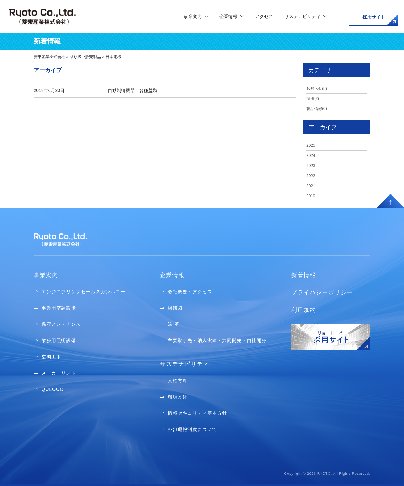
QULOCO (53, 389)
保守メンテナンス (61, 324)
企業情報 (172, 275)
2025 (310, 145)
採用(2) (312, 98)
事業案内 (46, 275)
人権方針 (177, 380)
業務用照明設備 (59, 340)
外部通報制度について (192, 429)
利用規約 (303, 310)
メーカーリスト (59, 373)
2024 (310, 155)
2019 (310, 196)
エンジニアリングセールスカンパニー (83, 291)
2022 (310, 175)
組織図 (175, 308)
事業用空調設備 (59, 308)
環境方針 (177, 397)
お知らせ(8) (316, 88)
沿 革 (173, 324)
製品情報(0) (316, 108)
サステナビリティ (184, 364)
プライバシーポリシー (322, 292)
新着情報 (303, 275)
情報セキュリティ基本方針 (197, 413)
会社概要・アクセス (190, 291)
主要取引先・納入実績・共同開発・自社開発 (217, 340)
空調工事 (51, 356)
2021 (310, 186)
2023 (310, 165)
